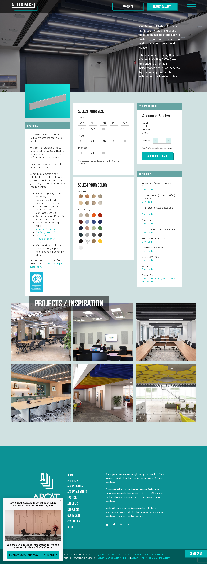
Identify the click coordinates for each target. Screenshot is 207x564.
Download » (147, 189)
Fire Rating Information (46, 232)
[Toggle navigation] (191, 6)
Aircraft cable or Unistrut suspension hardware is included (46, 238)
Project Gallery (162, 6)
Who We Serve (114, 554)
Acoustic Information (45, 229)
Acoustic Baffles (105, 558)
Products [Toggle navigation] (128, 6)
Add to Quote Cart (157, 156)
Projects (138, 554)
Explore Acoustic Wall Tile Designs (33, 555)
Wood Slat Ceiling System (157, 558)
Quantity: (146, 140)
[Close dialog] (61, 500)
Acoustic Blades (122, 558)
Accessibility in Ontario (154, 554)
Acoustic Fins (137, 558)
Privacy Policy (98, 554)
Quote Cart (196, 553)
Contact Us (127, 554)
